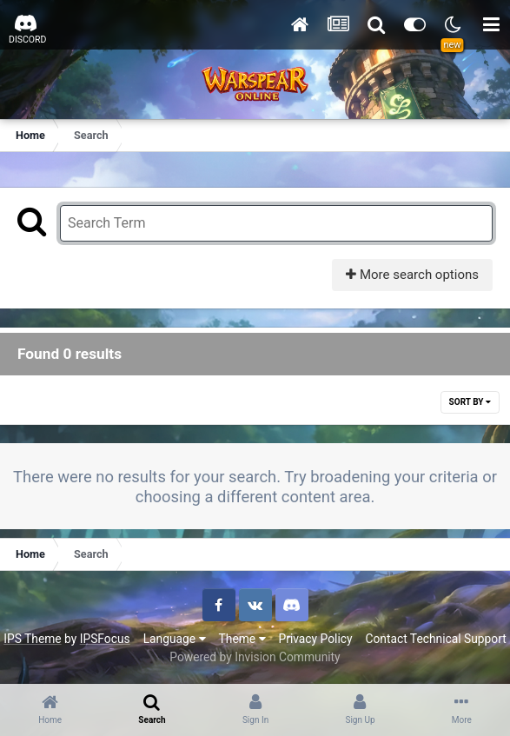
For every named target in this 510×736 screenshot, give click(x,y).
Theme (242, 639)
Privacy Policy (316, 639)
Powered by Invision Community (254, 657)
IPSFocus (105, 639)
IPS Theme (32, 639)
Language (174, 639)
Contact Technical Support (435, 639)
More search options (412, 274)
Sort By (470, 402)
